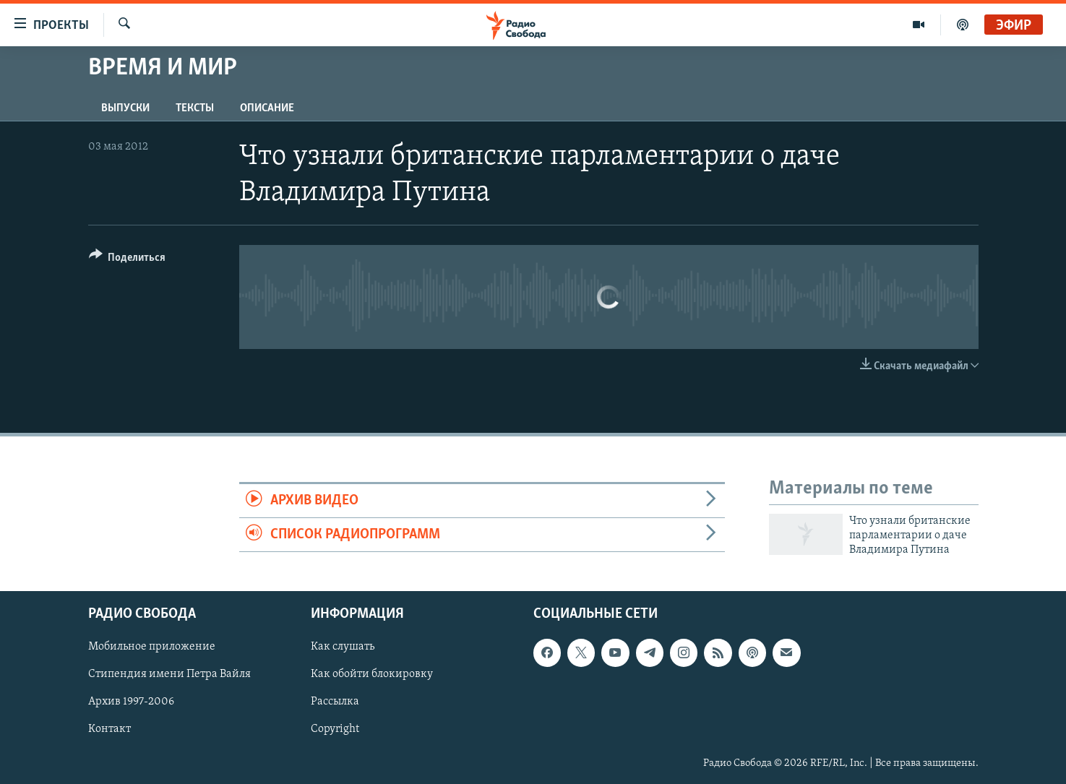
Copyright (335, 729)
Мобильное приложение (151, 646)
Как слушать (342, 646)
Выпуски (125, 108)
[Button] (127, 260)
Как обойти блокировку (372, 674)
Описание (267, 108)
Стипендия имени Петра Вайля (169, 674)
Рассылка (335, 701)
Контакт (109, 729)
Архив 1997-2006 (131, 701)
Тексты (195, 108)
